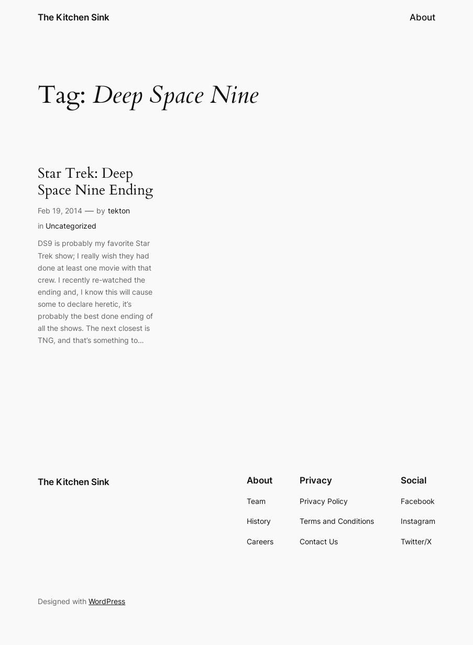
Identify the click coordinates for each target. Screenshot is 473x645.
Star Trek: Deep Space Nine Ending (95, 182)
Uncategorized (71, 225)
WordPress (107, 601)
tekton (119, 210)
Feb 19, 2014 (60, 210)
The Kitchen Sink (73, 17)
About (422, 17)
